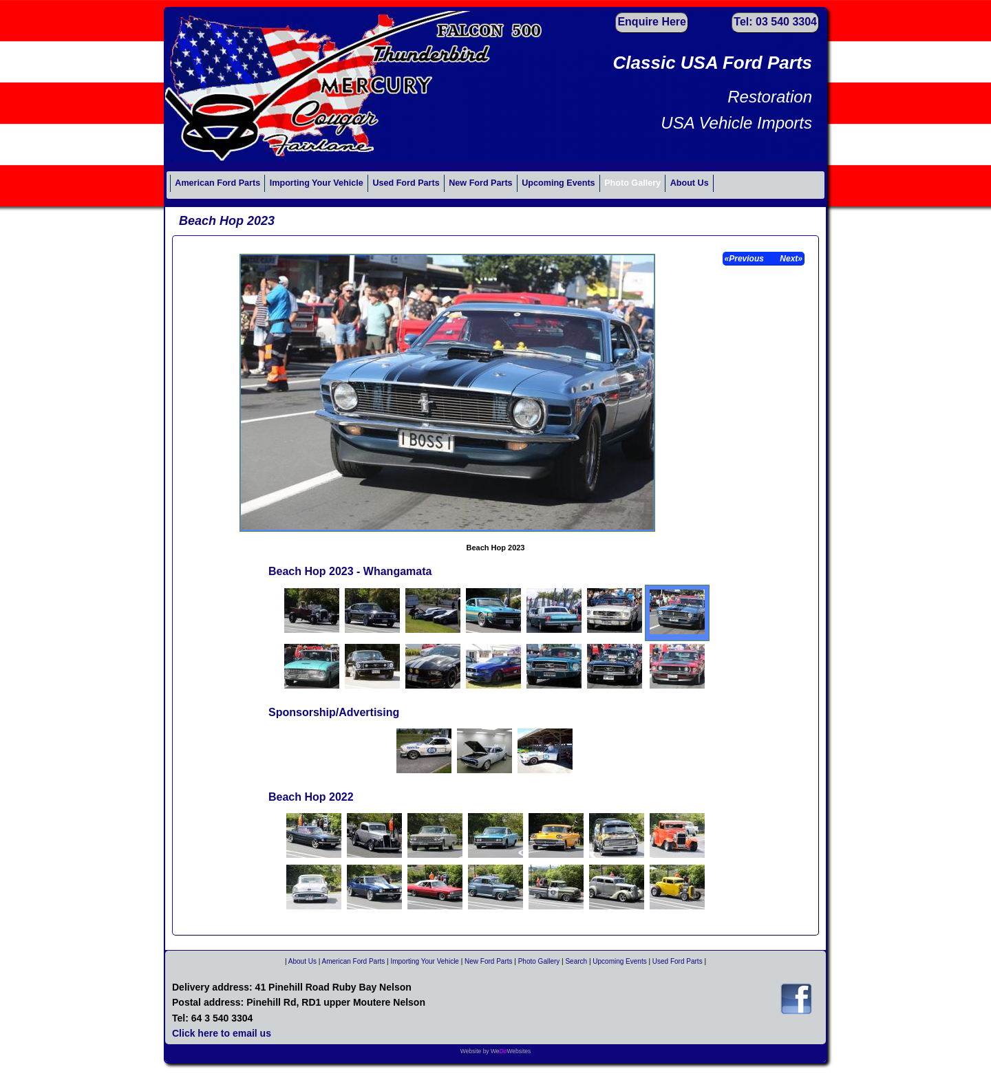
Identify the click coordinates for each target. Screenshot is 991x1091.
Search (576, 961)
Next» (790, 258)
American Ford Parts (217, 183)
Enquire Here (651, 22)
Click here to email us (221, 1033)
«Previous (746, 258)
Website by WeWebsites (495, 1051)
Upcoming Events (558, 183)
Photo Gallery (632, 183)
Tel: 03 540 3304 (775, 22)
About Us (689, 183)
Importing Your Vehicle (316, 183)
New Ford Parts (480, 183)
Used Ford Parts (405, 183)
